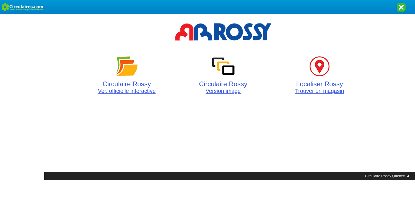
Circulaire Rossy (127, 84)
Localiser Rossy (319, 84)
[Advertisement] (22, 97)
